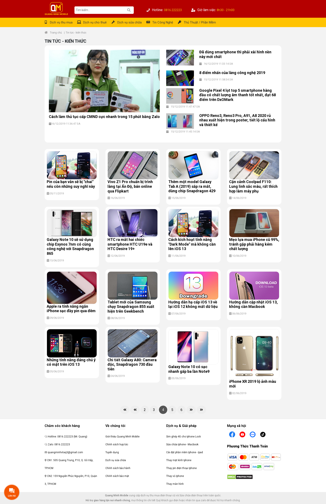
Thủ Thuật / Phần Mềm (200, 22)
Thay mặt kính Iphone (178, 460)
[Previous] (135, 410)
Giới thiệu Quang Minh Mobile (122, 436)
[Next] (191, 410)
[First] (125, 410)
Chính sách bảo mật (117, 476)
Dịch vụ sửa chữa (129, 22)
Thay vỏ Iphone (175, 476)
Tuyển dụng (112, 452)
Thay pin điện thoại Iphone (181, 468)
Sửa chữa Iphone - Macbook (182, 444)
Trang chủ (56, 32)
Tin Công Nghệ (162, 22)
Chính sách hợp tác (116, 444)
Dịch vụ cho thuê (95, 22)
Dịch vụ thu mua (61, 22)
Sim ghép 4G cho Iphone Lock (183, 436)
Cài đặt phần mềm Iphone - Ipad (184, 452)
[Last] (201, 410)
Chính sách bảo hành (117, 468)
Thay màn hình (175, 483)
